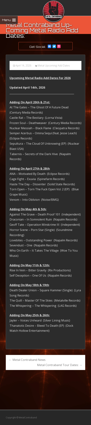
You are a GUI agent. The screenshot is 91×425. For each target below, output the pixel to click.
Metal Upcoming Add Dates (54, 65)
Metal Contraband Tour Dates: (59, 365)
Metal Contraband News (27, 360)
